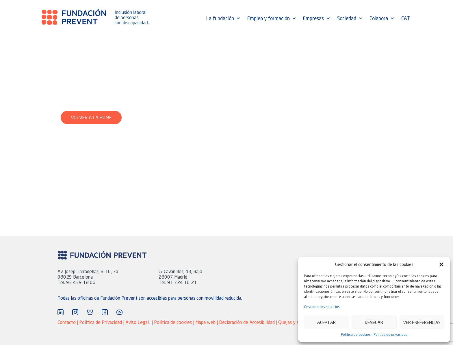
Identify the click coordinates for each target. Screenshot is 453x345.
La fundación (223, 18)
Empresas (316, 18)
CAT (405, 18)
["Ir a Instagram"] (75, 312)
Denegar (374, 322)
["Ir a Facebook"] (105, 312)
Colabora (382, 18)
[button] (441, 264)
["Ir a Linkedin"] (60, 312)
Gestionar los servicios (322, 307)
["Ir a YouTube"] (119, 312)
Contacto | (68, 322)
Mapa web (206, 322)
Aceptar (326, 322)
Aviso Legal (137, 322)
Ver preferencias (422, 322)
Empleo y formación (271, 18)
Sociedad (349, 18)
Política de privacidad (391, 334)
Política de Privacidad (100, 322)
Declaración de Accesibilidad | (248, 322)
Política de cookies (356, 334)
